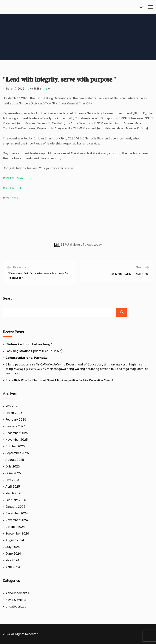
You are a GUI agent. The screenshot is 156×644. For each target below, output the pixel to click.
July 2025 (12, 466)
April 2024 (12, 567)
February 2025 (15, 500)
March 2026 (13, 413)
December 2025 (16, 433)
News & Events (15, 600)
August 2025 (14, 460)
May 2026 (12, 406)
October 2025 (15, 446)
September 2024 (17, 533)
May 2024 (12, 560)
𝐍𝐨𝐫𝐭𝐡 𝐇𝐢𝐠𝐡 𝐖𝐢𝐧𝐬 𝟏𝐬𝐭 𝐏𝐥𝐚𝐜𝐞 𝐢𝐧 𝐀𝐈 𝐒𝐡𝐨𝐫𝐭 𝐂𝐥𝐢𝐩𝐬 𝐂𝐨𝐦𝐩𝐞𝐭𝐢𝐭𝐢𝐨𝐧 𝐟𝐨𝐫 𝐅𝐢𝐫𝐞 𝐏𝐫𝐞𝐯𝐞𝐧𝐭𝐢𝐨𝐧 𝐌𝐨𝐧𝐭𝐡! (59, 380)
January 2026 (15, 426)
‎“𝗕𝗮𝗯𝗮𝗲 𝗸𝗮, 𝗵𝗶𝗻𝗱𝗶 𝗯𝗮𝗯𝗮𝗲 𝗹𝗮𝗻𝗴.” (28, 344)
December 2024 (16, 513)
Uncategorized (15, 606)
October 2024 (15, 527)
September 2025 (17, 453)
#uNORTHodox (13, 178)
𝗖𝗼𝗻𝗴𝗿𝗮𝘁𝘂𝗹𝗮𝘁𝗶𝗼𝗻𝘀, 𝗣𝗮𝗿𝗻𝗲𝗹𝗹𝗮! (26, 358)
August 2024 (14, 540)
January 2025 (15, 506)
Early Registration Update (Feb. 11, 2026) (33, 351)
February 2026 (15, 419)
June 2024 (13, 553)
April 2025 (12, 486)
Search (9, 298)
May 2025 (12, 480)
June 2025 (13, 473)
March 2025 (13, 493)
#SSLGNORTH (12, 188)
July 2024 (12, 547)
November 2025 (16, 439)
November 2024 (16, 520)
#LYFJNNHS (11, 198)
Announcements (17, 593)
